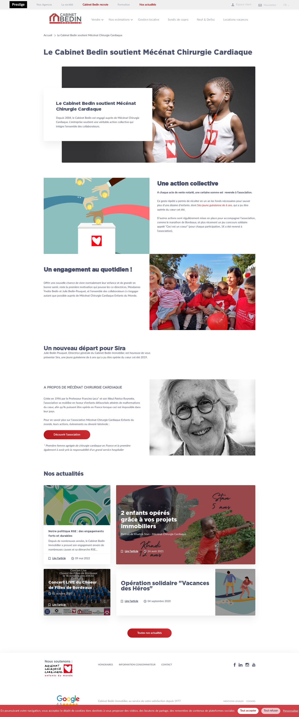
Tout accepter (248, 710)
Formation (124, 4)
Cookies (250, 700)
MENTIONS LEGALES (233, 700)
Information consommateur (137, 664)
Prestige (18, 4)
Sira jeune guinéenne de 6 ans (214, 204)
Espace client (237, 4)
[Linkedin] (241, 664)
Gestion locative (150, 19)
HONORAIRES (105, 664)
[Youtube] (253, 664)
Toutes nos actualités (149, 632)
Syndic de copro (180, 19)
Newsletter (265, 4)
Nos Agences (44, 4)
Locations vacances (239, 19)
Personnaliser (290, 711)
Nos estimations (120, 19)
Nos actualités (147, 4)
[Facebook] (235, 664)
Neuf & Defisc (208, 19)
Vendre (96, 19)
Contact (166, 664)
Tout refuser (271, 710)
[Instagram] (247, 664)
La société (67, 4)
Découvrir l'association (67, 433)
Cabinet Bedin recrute (95, 4)
